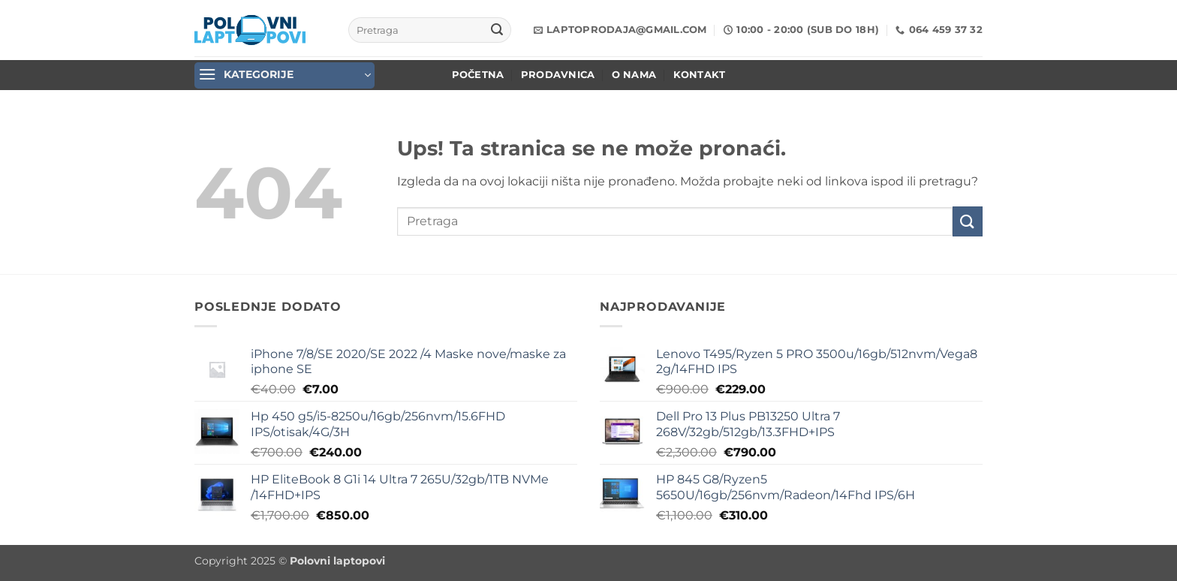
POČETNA (478, 74)
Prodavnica (558, 74)
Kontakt (699, 74)
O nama (634, 74)
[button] (284, 75)
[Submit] (497, 30)
